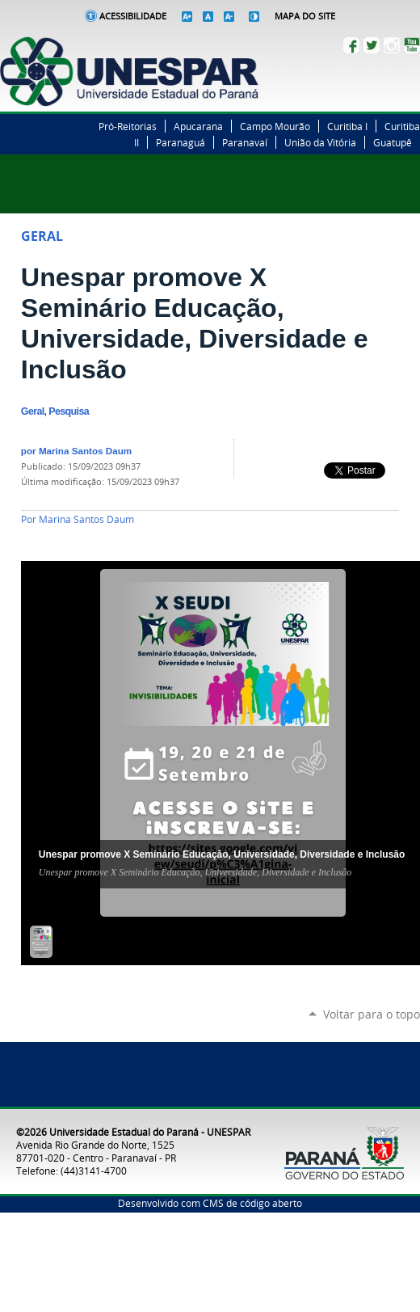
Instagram (392, 45)
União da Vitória (320, 142)
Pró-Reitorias (128, 126)
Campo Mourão (275, 126)
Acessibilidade (132, 16)
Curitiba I (347, 126)
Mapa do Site (305, 16)
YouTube (412, 45)
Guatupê (392, 142)
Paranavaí (244, 142)
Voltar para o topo (371, 1014)
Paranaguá (180, 142)
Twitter (371, 45)
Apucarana (198, 126)
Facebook (351, 45)
